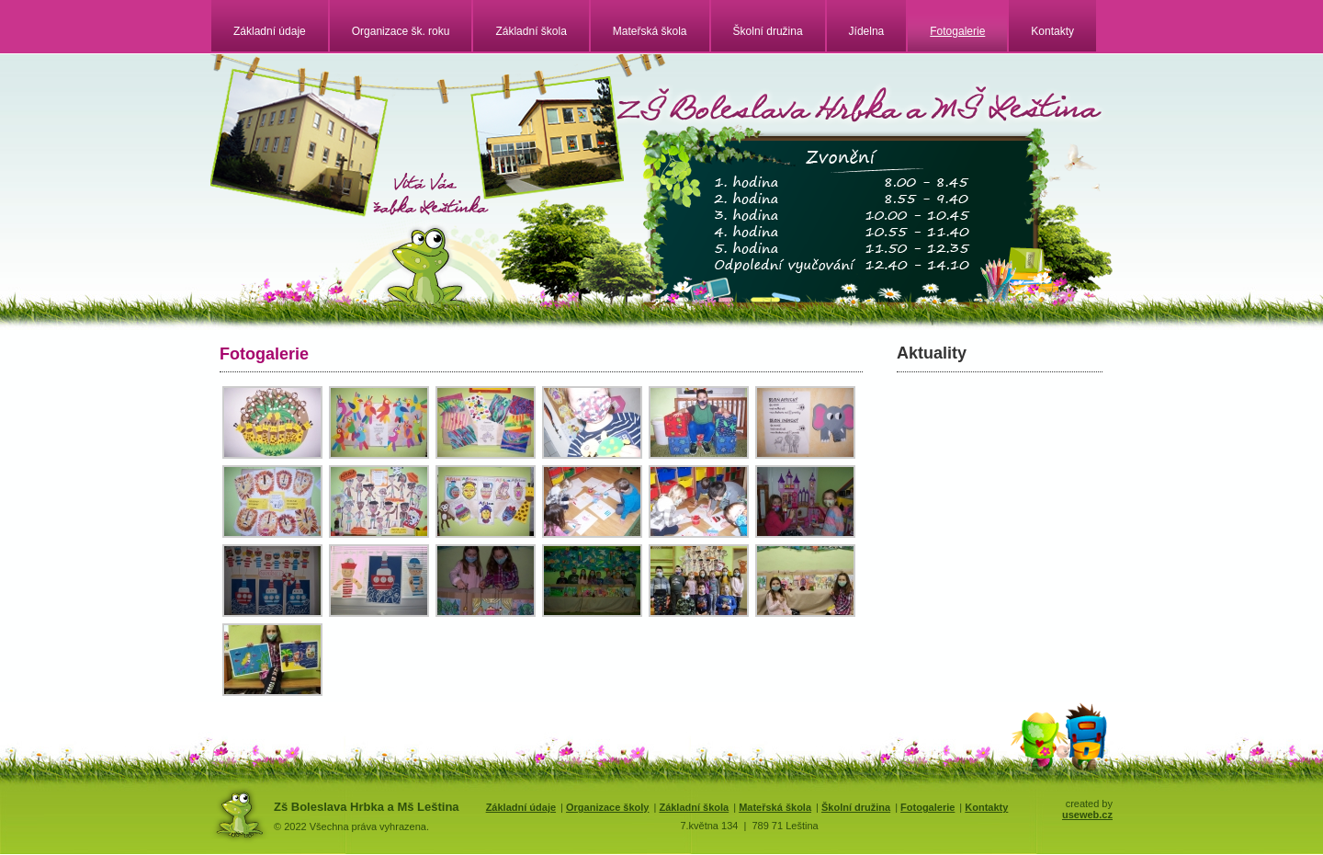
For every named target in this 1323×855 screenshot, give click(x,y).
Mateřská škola (650, 31)
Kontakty (1052, 31)
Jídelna (867, 31)
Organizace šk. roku (401, 31)
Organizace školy (608, 807)
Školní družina (768, 31)
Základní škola (530, 31)
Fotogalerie (957, 31)
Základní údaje (269, 31)
